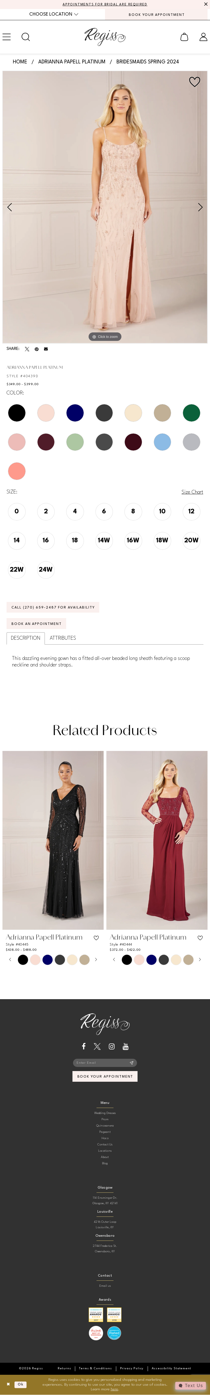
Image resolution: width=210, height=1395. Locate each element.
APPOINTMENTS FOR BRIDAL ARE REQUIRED (105, 4)
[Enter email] (105, 1063)
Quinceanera (105, 1126)
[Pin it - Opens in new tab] (37, 349)
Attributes (63, 638)
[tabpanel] (105, 207)
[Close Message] (205, 4)
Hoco (105, 1138)
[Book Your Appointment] (156, 14)
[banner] (105, 37)
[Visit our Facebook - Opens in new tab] (84, 1046)
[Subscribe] (131, 1063)
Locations (105, 1151)
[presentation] (53, 840)
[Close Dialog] (8, 1385)
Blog (105, 1164)
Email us (105, 1286)
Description (25, 638)
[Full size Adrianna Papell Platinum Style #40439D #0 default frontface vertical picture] (105, 207)
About (105, 1157)
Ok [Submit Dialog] (21, 1385)
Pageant (105, 1132)
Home (20, 62)
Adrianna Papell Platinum (72, 62)
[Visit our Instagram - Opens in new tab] (112, 1046)
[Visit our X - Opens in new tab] (97, 1046)
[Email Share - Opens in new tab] (46, 349)
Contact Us (104, 1145)
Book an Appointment (36, 624)
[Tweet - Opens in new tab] (27, 349)
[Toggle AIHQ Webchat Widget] (190, 1386)
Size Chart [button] (192, 492)
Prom (105, 1120)
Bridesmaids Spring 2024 (147, 62)
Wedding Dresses (105, 1113)
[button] (184, 37)
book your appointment (105, 1077)
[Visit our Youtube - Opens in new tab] (126, 1046)
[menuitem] (53, 14)
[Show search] (25, 37)
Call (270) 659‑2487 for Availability (53, 608)
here (114, 1389)
